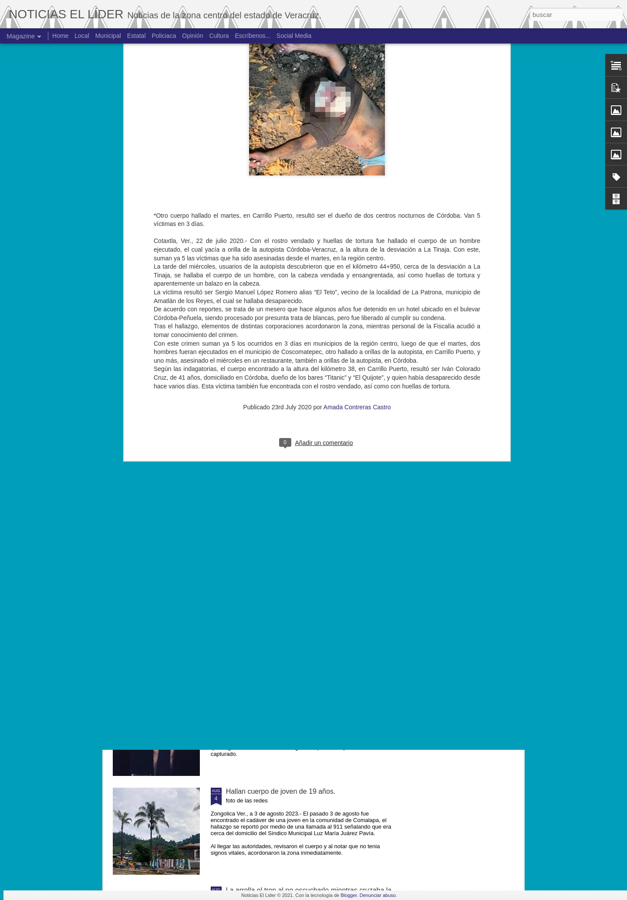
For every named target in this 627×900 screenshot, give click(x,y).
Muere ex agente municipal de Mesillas (286, 593)
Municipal (108, 35)
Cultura (219, 35)
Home (60, 35)
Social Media (293, 35)
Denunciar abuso (378, 895)
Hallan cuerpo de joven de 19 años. (281, 791)
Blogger (348, 895)
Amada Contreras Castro (357, 269)
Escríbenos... (253, 35)
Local (81, 35)
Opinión (192, 35)
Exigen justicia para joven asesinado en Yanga (298, 692)
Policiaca (164, 35)
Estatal (136, 35)
